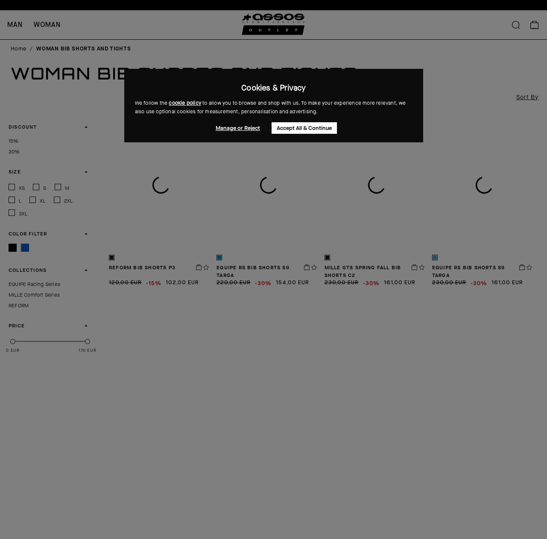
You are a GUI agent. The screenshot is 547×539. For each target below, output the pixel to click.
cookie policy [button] (185, 103)
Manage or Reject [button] (238, 128)
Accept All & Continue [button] (304, 128)
